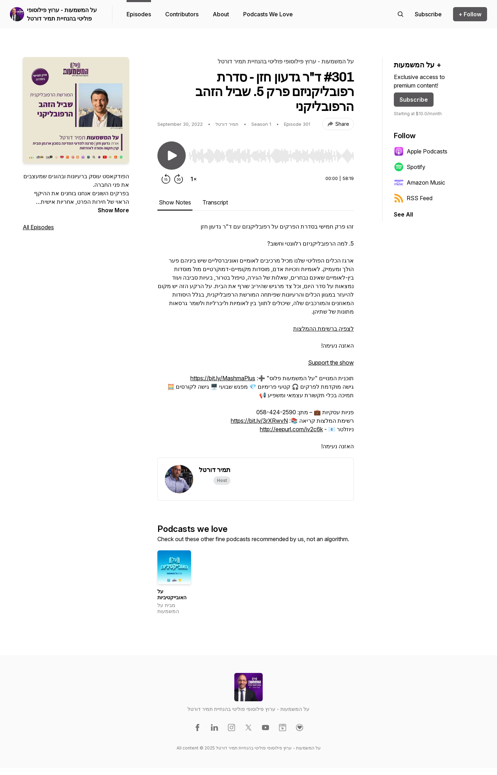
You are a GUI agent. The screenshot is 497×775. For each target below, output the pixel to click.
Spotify (409, 167)
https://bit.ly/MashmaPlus (222, 378)
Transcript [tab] (215, 202)
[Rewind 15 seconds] (166, 179)
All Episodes (38, 227)
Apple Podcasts (420, 151)
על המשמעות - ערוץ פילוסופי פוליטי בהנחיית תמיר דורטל (62, 14)
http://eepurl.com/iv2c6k (291, 429)
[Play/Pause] (171, 155)
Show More (113, 210)
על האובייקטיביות (171, 594)
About (221, 14)
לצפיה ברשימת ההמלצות (323, 328)
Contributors (182, 14)
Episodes (139, 14)
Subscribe (414, 99)
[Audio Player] (271, 153)
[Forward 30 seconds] (179, 179)
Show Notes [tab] (175, 202)
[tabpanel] (255, 339)
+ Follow (470, 14)
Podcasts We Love (268, 14)
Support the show (331, 362)
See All (403, 214)
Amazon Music (419, 182)
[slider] (271, 155)
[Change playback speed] (193, 179)
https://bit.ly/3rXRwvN (259, 420)
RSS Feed (413, 198)
